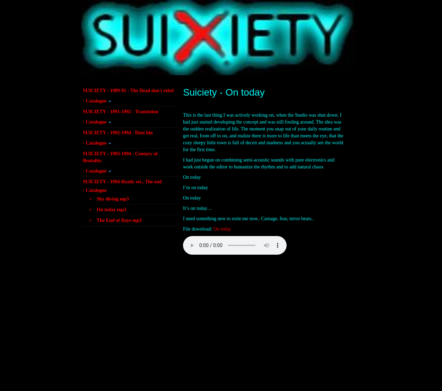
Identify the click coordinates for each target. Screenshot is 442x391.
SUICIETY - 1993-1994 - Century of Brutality (120, 157)
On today (222, 229)
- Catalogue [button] (97, 101)
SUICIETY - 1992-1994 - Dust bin (118, 132)
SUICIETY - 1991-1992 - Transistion (120, 111)
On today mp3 (111, 209)
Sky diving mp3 (113, 199)
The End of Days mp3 (119, 220)
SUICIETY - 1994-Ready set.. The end (122, 181)
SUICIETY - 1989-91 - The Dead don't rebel (128, 90)
